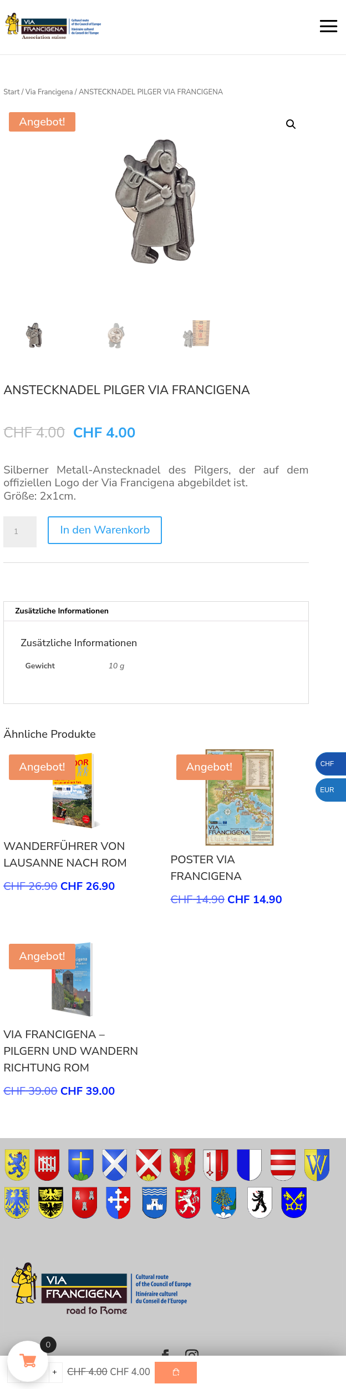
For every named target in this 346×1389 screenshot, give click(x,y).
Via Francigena (49, 92)
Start (11, 92)
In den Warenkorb (105, 529)
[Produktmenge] (20, 531)
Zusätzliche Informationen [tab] (62, 611)
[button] (291, 124)
